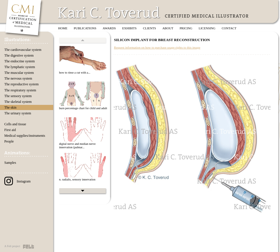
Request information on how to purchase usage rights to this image (157, 47)
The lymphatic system (19, 67)
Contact (229, 28)
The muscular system (19, 73)
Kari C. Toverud (109, 12)
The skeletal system (18, 102)
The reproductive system (21, 84)
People (9, 141)
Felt (28, 247)
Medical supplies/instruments (24, 136)
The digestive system (19, 55)
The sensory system (18, 96)
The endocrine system (19, 61)
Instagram (17, 181)
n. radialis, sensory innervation (77, 179)
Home (63, 28)
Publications (85, 28)
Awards (109, 28)
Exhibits (129, 28)
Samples (10, 163)
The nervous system (18, 78)
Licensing (207, 28)
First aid (10, 130)
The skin (10, 107)
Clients (149, 28)
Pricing (186, 28)
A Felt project (12, 246)
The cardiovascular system (22, 50)
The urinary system (17, 113)
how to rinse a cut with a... (74, 72)
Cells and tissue (15, 124)
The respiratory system (20, 90)
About (167, 28)
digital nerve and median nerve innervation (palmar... (77, 145)
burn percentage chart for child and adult (83, 108)
